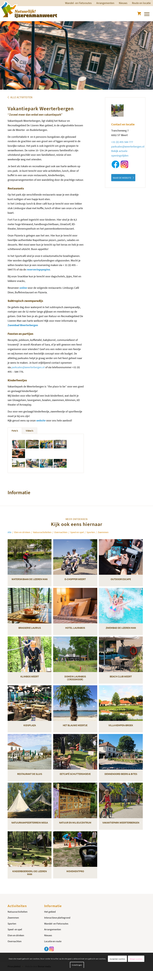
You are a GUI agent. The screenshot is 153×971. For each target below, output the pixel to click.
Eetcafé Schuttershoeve (75, 774)
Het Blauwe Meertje (75, 725)
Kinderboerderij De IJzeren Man (29, 873)
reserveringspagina (38, 269)
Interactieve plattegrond (57, 917)
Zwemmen (13, 917)
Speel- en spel (15, 929)
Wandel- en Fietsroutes (78, 3)
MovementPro (75, 871)
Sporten (12, 923)
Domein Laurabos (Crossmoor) (75, 678)
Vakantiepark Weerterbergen (120, 822)
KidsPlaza (29, 725)
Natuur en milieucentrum (75, 822)
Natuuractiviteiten (17, 911)
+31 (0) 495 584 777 (122, 142)
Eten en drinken (16, 935)
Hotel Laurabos (75, 627)
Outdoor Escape (121, 579)
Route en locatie (141, 3)
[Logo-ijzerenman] (28, 9)
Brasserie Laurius (29, 627)
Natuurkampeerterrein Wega (29, 822)
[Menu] (146, 13)
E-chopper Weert (75, 579)
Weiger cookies (136, 959)
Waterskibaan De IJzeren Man (30, 579)
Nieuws (123, 3)
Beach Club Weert (121, 676)
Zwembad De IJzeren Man (121, 627)
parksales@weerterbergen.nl (28, 367)
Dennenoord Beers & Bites (121, 774)
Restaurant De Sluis (29, 774)
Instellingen (77, 965)
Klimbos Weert (29, 676)
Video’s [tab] (29, 430)
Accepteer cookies (117, 959)
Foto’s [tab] (15, 430)
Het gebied (50, 911)
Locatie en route (52, 941)
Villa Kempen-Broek (121, 725)
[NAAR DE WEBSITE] (123, 177)
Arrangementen (105, 3)
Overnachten (14, 941)
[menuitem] (78, 3)
